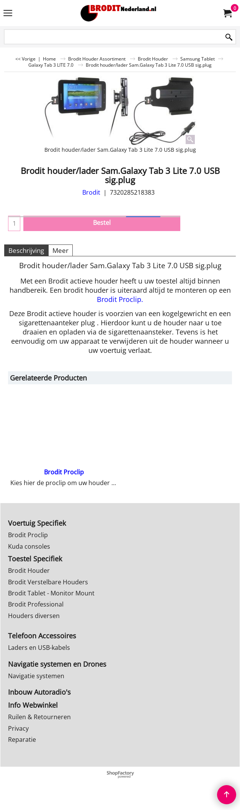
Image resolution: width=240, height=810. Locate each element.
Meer (60, 250)
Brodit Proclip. (120, 299)
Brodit (91, 192)
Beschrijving (26, 250)
